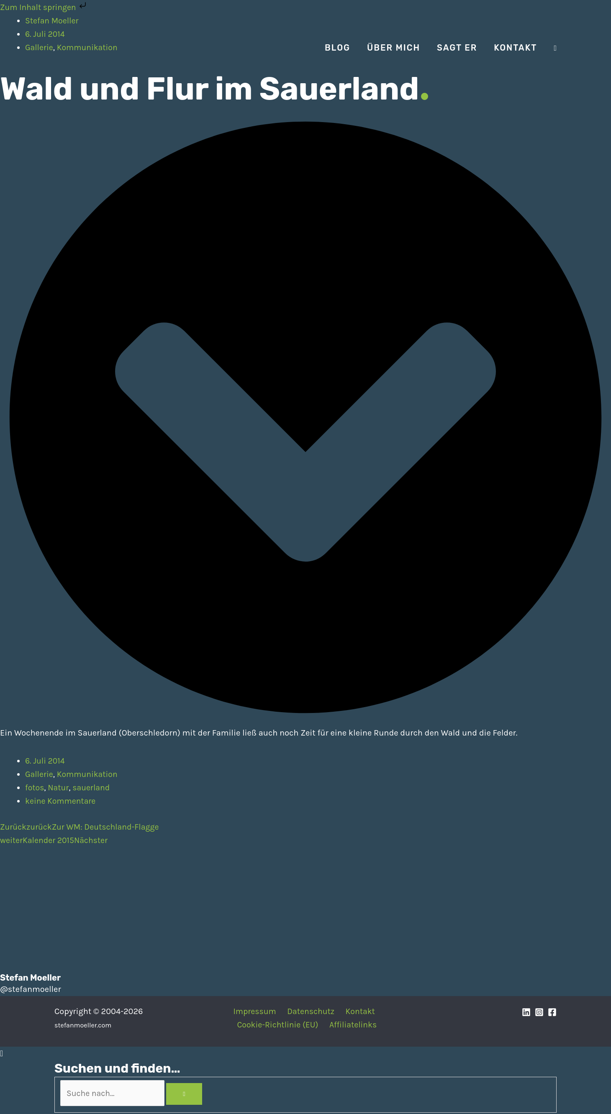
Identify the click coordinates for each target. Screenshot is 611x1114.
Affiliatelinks (353, 1025)
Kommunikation (89, 774)
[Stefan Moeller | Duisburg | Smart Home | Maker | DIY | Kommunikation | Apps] (79, 47)
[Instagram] (539, 1012)
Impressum (255, 1012)
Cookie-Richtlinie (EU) (279, 1025)
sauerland (93, 788)
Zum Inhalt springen (45, 7)
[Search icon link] (555, 48)
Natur (59, 788)
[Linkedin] (526, 1012)
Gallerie (39, 774)
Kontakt (358, 1012)
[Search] (190, 1094)
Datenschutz (310, 1012)
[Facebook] (552, 1012)
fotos (35, 788)
